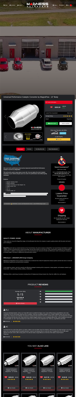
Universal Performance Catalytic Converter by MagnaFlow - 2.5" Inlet (64, 370)
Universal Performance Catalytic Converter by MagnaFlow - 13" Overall (11, 370)
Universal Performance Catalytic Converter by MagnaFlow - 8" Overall (46, 370)
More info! (69, 113)
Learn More (63, 133)
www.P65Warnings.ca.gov (39, 203)
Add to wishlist (65, 123)
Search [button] (61, 5)
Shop (5, 5)
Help (55, 5)
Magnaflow (69, 119)
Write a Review (20, 303)
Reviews (30, 149)
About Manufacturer (53, 149)
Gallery (19, 5)
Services (12, 5)
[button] (41, 116)
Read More (62, 202)
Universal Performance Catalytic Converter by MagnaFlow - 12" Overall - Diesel (29, 370)
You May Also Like (40, 149)
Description (20, 149)
